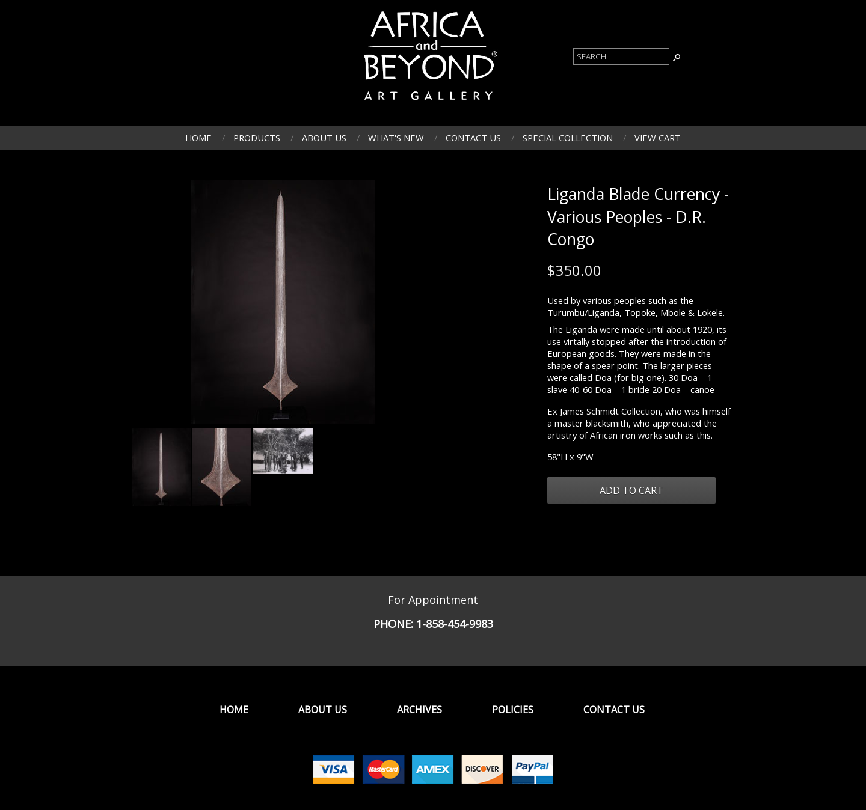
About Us (324, 138)
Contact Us (473, 138)
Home (198, 138)
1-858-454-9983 (454, 624)
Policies (512, 709)
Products (256, 138)
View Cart (657, 138)
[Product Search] (621, 56)
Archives (419, 709)
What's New (396, 138)
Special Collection (568, 138)
